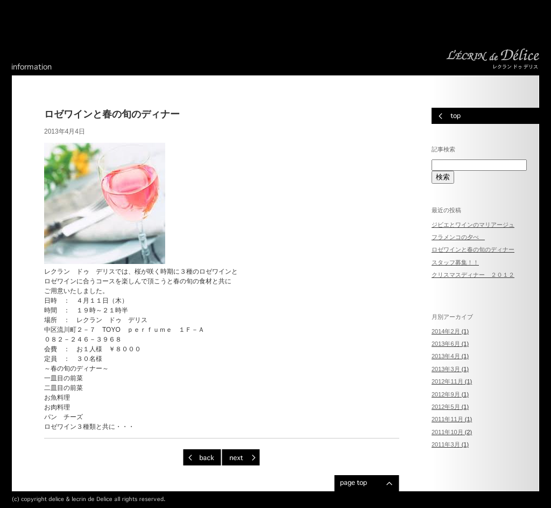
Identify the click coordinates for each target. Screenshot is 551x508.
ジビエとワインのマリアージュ (473, 224)
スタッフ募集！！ (455, 262)
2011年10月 (447, 432)
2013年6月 (446, 343)
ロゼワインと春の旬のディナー (473, 249)
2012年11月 (447, 381)
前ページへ (202, 457)
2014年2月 (446, 331)
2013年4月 (446, 356)
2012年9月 (446, 394)
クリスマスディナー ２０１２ (473, 275)
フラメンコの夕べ (458, 237)
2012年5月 (446, 406)
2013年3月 (446, 369)
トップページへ (485, 116)
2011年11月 (447, 419)
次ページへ (241, 457)
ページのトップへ (366, 483)
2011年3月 (446, 444)
